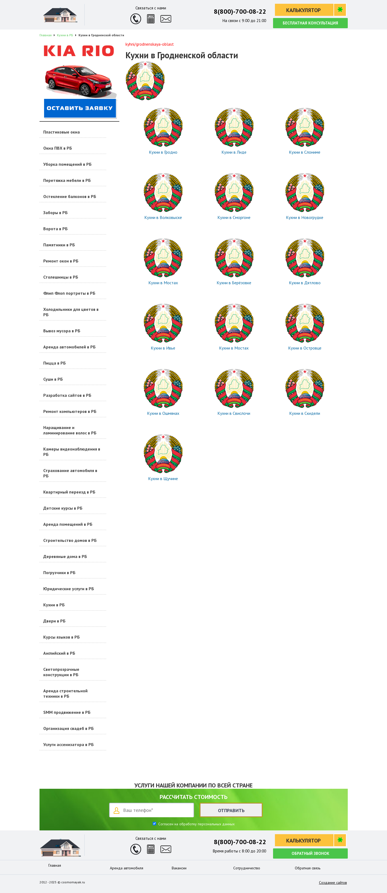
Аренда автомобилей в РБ (69, 347)
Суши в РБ (53, 379)
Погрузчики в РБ (59, 572)
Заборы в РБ (55, 212)
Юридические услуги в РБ (68, 588)
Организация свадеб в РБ (68, 728)
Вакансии (179, 868)
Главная (54, 865)
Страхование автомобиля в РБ (70, 473)
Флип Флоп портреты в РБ (69, 293)
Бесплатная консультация (310, 23)
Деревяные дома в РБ (65, 556)
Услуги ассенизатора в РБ (68, 744)
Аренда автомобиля (126, 868)
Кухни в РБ (54, 604)
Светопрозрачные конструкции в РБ (61, 672)
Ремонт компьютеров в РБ (69, 411)
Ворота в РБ (55, 228)
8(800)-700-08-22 (240, 11)
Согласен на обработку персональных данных (196, 824)
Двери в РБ (54, 621)
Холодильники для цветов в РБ (71, 312)
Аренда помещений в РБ (67, 524)
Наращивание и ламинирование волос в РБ (69, 430)
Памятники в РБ (59, 244)
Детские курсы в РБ (63, 508)
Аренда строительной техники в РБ (65, 693)
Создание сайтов (333, 882)
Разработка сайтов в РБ (67, 395)
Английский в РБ (59, 653)
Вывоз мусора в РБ (61, 330)
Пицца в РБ (54, 363)
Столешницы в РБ (60, 277)
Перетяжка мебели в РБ (67, 180)
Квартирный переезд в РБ (69, 492)
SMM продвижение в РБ (67, 712)
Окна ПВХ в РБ (57, 148)
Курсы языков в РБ (61, 637)
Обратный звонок (310, 853)
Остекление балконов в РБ (69, 196)
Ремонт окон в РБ (60, 261)
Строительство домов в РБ (70, 540)
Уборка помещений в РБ (67, 164)
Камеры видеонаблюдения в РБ (71, 451)
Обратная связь (307, 868)
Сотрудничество (246, 868)
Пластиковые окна (61, 132)
